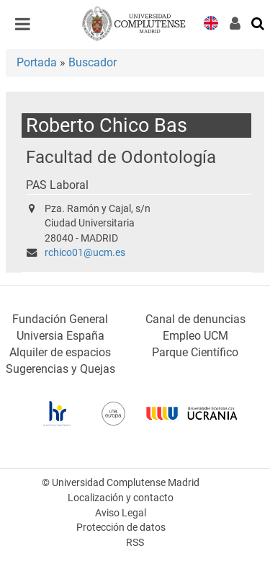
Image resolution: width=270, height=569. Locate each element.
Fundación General (60, 319)
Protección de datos (121, 527)
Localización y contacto (121, 498)
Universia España (60, 336)
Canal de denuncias (195, 319)
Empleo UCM (195, 336)
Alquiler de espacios (60, 352)
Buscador (92, 62)
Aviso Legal (120, 513)
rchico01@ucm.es (85, 253)
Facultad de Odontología (121, 156)
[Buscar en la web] (258, 22)
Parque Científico (195, 352)
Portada (37, 62)
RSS (135, 543)
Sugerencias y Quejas (60, 369)
